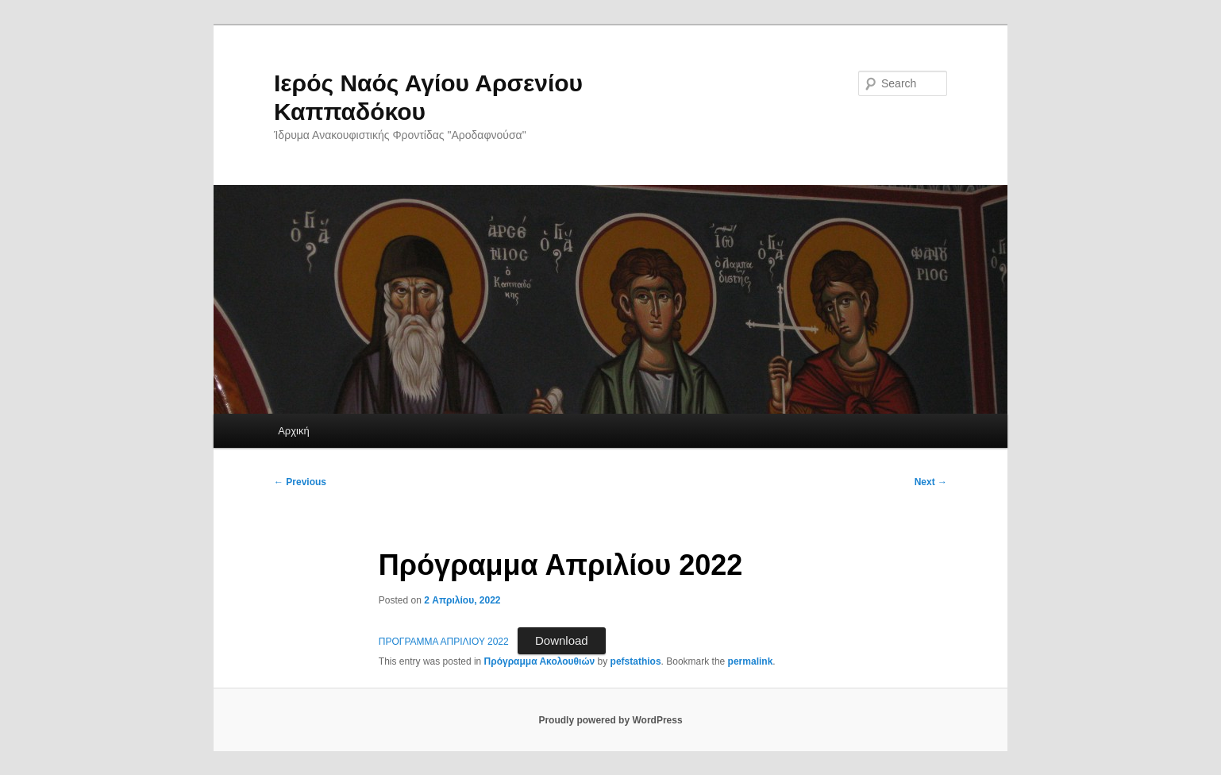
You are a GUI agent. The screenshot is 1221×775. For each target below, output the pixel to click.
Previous (300, 482)
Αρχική (294, 431)
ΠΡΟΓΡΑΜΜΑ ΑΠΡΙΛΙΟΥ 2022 (444, 641)
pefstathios (635, 661)
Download (561, 640)
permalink (750, 661)
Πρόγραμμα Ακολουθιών (539, 661)
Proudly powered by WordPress (610, 720)
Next (931, 482)
